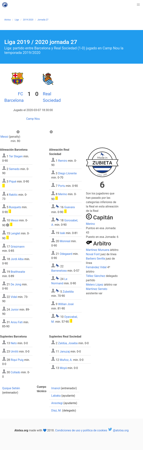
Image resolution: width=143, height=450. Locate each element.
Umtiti (14, 351)
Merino (62, 194)
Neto (14, 343)
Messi (4, 136)
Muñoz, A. (66, 359)
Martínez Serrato (96, 289)
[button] (138, 4)
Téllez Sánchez (95, 276)
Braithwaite (18, 271)
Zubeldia (68, 291)
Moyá (63, 368)
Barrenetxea (59, 270)
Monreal (65, 241)
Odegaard (66, 253)
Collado (15, 372)
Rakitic (13, 194)
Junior (15, 309)
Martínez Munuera (97, 250)
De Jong (16, 284)
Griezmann (18, 246)
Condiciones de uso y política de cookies (81, 430)
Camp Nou (33, 118)
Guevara (69, 207)
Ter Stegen (16, 156)
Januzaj (65, 351)
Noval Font (93, 254)
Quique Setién (11, 388)
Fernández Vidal (96, 267)
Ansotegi (57, 403)
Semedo (14, 169)
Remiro (62, 160)
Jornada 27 (43, 19)
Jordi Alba (17, 259)
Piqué (12, 181)
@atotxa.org (118, 430)
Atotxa (7, 19)
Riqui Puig (17, 359)
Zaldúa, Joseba (68, 343)
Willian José (66, 304)
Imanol (55, 388)
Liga (17, 19)
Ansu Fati (17, 322)
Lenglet (15, 233)
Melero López (94, 284)
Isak (62, 233)
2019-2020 (28, 19)
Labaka (56, 395)
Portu (61, 186)
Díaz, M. (56, 410)
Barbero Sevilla (95, 258)
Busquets (15, 207)
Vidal (14, 297)
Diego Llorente (67, 173)
